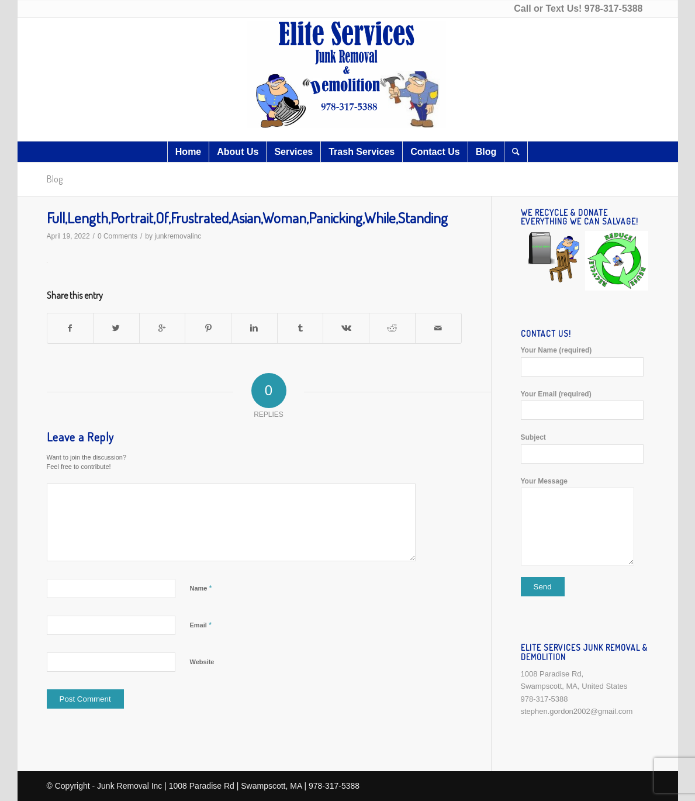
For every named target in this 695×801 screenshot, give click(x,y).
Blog (55, 179)
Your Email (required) (585, 405)
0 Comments (117, 236)
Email (201, 624)
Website (202, 661)
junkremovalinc (177, 236)
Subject (585, 448)
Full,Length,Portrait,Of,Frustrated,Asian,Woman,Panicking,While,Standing (247, 217)
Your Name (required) (585, 361)
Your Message (585, 521)
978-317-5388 (614, 8)
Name (201, 588)
